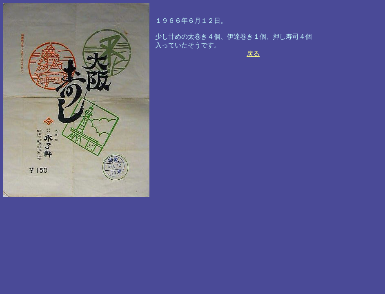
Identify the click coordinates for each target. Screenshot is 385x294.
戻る (253, 53)
